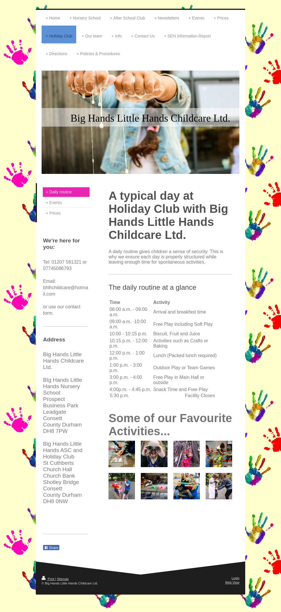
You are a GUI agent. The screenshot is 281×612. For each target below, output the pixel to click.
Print (48, 579)
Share (51, 548)
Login (235, 578)
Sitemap (63, 579)
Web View (232, 582)
